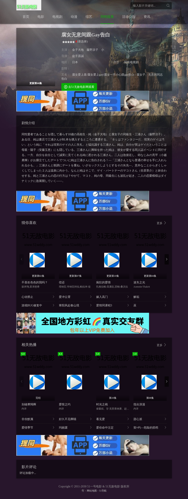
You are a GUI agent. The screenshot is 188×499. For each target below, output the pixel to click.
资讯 (147, 16)
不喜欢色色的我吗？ (35, 282)
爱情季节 (38, 427)
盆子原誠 (78, 56)
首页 (26, 16)
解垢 (150, 296)
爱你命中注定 (112, 427)
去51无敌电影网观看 (79, 86)
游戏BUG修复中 (38, 305)
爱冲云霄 (75, 296)
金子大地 (78, 49)
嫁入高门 (112, 296)
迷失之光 (139, 282)
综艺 (89, 16)
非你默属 (38, 419)
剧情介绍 (28, 123)
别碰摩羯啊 (29, 404)
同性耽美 (107, 16)
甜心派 (150, 419)
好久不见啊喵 (75, 419)
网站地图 (92, 490)
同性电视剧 (131, 62)
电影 (41, 16)
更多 (162, 223)
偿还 (62, 282)
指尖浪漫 (139, 404)
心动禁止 (38, 296)
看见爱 (112, 419)
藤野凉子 (92, 49)
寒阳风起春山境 (75, 305)
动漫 (74, 16)
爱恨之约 (64, 404)
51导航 (103, 490)
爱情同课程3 (112, 305)
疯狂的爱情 (103, 282)
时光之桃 (102, 404)
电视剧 (57, 16)
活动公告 (128, 16)
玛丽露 (75, 427)
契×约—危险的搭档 (150, 427)
